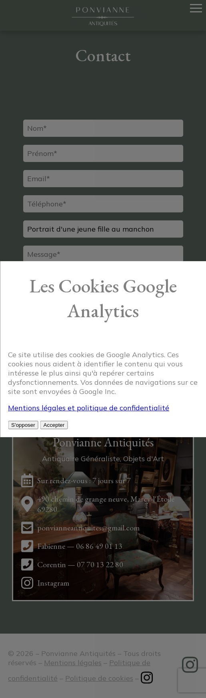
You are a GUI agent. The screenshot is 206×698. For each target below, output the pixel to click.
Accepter (54, 425)
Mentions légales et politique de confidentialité (88, 407)
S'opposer (23, 425)
